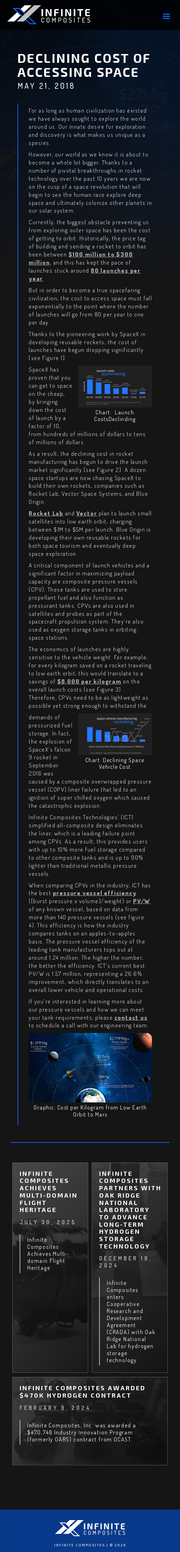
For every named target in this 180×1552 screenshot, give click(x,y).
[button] (166, 16)
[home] (59, 14)
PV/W (141, 901)
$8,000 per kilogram (89, 681)
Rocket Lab (46, 513)
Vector (86, 513)
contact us (131, 1017)
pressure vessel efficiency (95, 893)
